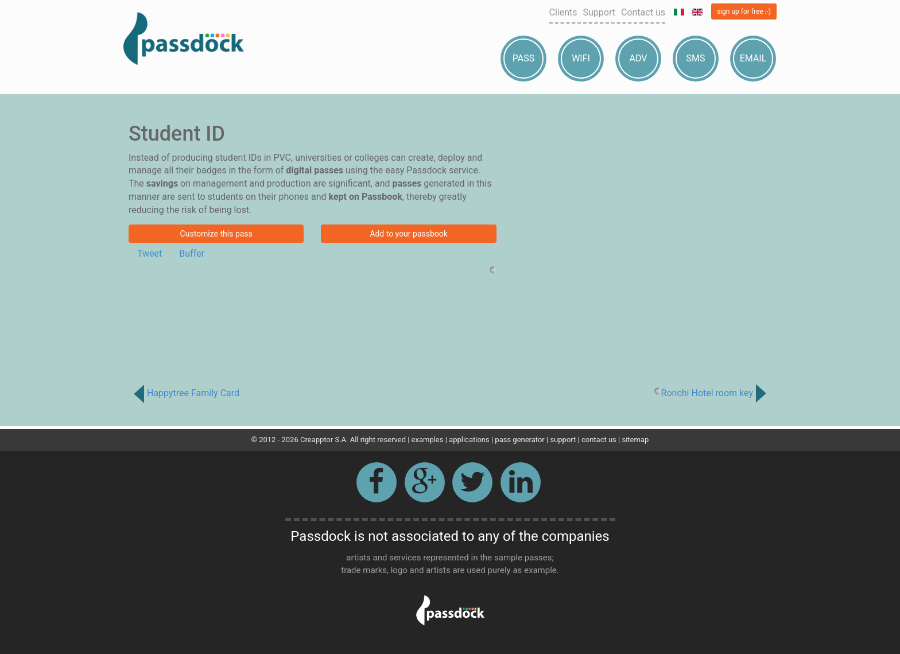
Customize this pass (216, 233)
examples (428, 439)
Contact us (643, 12)
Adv (638, 58)
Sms (695, 58)
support (563, 439)
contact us (598, 439)
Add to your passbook (409, 233)
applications (469, 439)
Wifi (581, 58)
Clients (563, 12)
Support (599, 12)
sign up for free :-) (744, 11)
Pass (523, 58)
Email (753, 58)
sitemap (635, 439)
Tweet (149, 253)
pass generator (519, 439)
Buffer (191, 253)
